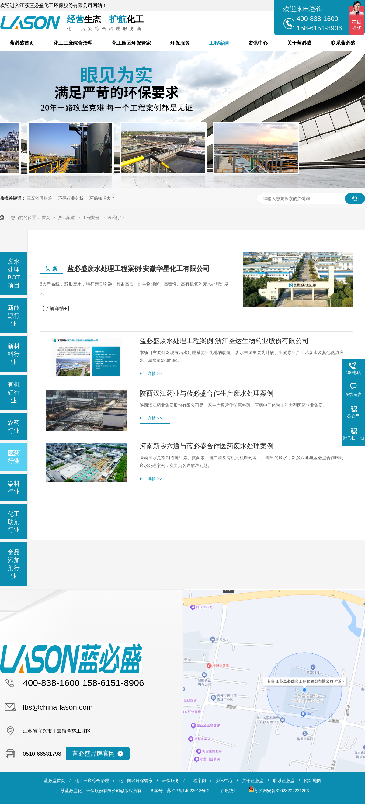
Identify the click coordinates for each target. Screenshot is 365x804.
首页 (46, 217)
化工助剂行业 (14, 522)
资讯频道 (67, 217)
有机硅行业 (14, 392)
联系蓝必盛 (343, 43)
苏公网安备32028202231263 (278, 790)
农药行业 (14, 426)
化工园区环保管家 (131, 43)
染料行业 (14, 487)
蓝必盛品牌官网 (93, 753)
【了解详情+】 (56, 308)
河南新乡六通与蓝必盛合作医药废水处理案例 (206, 446)
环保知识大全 (102, 198)
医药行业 (115, 217)
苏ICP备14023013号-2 (188, 790)
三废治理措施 (39, 198)
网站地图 (312, 780)
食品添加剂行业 (14, 564)
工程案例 (219, 43)
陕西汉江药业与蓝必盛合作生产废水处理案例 (206, 393)
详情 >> (155, 373)
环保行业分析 (71, 198)
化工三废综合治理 (73, 43)
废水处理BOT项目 (13, 273)
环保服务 (180, 43)
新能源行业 (14, 315)
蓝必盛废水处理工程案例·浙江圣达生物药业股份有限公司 (224, 341)
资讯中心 (258, 43)
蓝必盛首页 (22, 43)
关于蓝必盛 (299, 43)
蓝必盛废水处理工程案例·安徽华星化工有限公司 (138, 268)
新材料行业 (14, 354)
